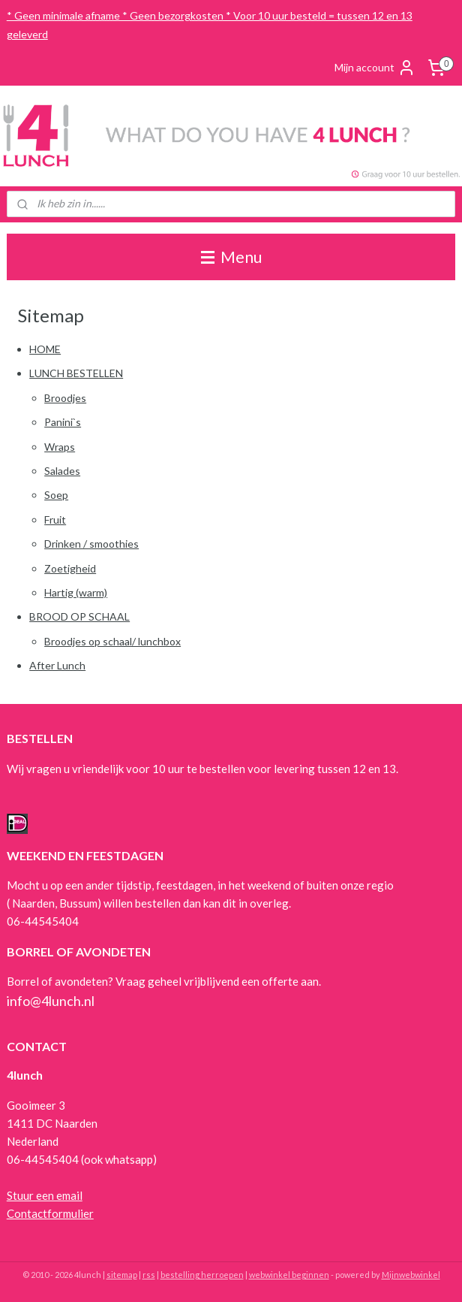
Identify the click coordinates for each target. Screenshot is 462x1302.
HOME (45, 349)
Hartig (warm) (75, 592)
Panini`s (62, 421)
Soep (56, 494)
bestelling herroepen (202, 1274)
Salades (62, 470)
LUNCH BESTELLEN (76, 373)
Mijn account (375, 68)
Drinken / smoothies (91, 543)
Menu (231, 256)
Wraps (59, 446)
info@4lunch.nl (50, 1000)
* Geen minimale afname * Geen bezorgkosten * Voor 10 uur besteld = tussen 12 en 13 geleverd (209, 25)
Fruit (55, 518)
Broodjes (65, 397)
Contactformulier (50, 1213)
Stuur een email (44, 1195)
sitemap (121, 1274)
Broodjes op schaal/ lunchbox (112, 640)
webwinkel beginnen (289, 1274)
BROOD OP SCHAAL (79, 616)
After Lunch (57, 665)
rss (148, 1274)
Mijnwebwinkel (411, 1274)
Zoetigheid (70, 567)
